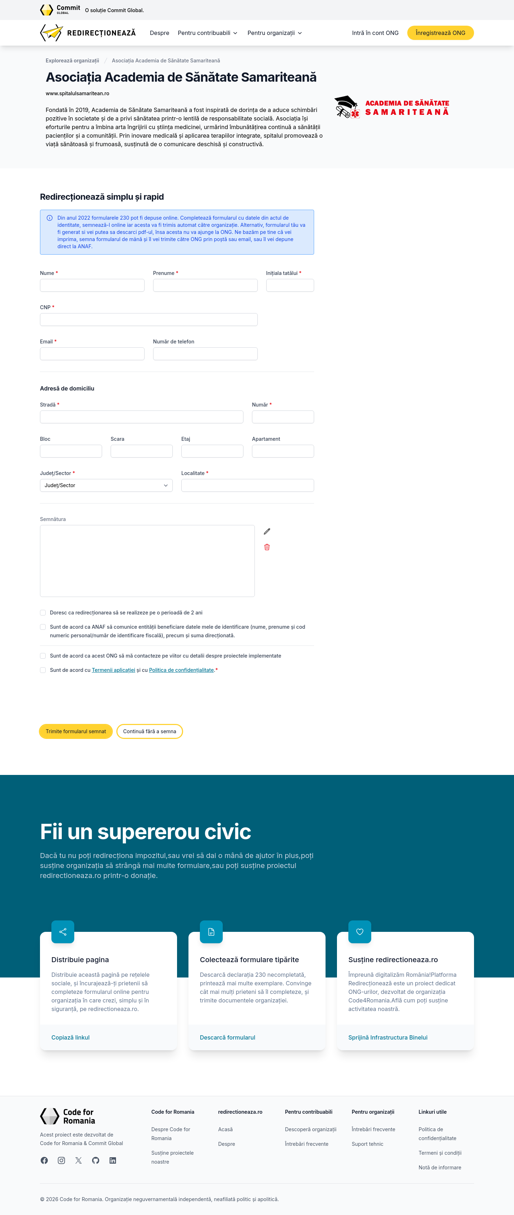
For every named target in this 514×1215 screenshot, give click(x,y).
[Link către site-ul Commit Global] (62, 10)
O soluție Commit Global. (114, 10)
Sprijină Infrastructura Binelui (388, 1037)
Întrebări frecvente (306, 1144)
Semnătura (53, 519)
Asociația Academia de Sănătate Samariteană (166, 60)
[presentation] (94, 700)
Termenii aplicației (113, 670)
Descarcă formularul (227, 1037)
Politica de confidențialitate (181, 670)
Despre (159, 32)
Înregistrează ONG (440, 32)
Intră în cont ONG (375, 32)
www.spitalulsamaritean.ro (77, 93)
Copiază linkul (70, 1037)
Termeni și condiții (440, 1153)
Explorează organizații (72, 60)
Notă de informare (440, 1167)
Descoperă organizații (310, 1129)
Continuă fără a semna (149, 731)
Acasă (225, 1129)
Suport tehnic (368, 1144)
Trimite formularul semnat (76, 731)
